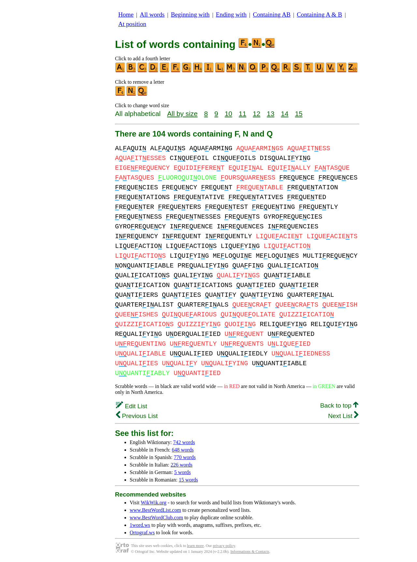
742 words (184, 442)
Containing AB (272, 14)
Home (126, 14)
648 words (183, 450)
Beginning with (190, 14)
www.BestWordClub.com (156, 517)
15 (298, 113)
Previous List (137, 415)
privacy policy (224, 545)
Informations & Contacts (249, 551)
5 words (182, 472)
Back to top (339, 405)
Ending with (231, 14)
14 (284, 113)
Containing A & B (319, 14)
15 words (188, 480)
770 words (185, 457)
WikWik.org (153, 502)
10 (228, 113)
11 (242, 113)
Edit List (131, 406)
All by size (182, 113)
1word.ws (140, 525)
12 (256, 113)
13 (270, 113)
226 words (182, 465)
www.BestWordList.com (155, 510)
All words (152, 14)
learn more (195, 545)
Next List (343, 415)
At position (132, 24)
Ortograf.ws (142, 532)
